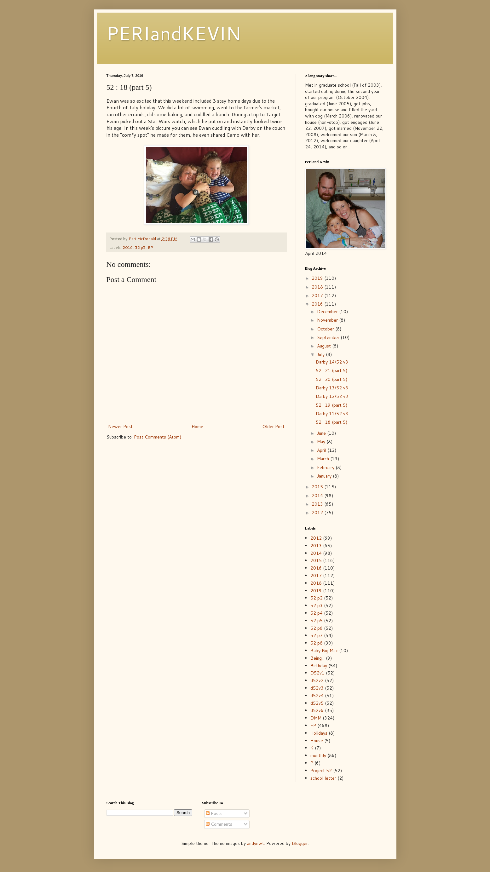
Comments (219, 824)
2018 (318, 287)
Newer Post (120, 426)
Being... (317, 658)
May (321, 442)
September (329, 337)
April (322, 450)
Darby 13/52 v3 (332, 388)
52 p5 (140, 247)
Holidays (318, 733)
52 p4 (316, 613)
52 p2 (316, 598)
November (328, 320)
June (322, 433)
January (325, 476)
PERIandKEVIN (174, 33)
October (326, 329)
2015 (318, 487)
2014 (318, 495)
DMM (315, 718)
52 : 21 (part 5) (331, 370)
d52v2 (317, 680)
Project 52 (321, 770)
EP (150, 247)
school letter (323, 778)
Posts (214, 813)
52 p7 (316, 635)
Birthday (318, 666)
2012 (318, 512)
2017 (318, 295)
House (316, 740)
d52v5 (317, 703)
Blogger (300, 843)
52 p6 (316, 628)
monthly (318, 755)
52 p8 (316, 643)
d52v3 (317, 688)
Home (197, 426)
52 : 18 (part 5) (331, 422)
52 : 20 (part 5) (331, 379)
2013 (318, 504)
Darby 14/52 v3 (332, 362)
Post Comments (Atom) (157, 437)
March (323, 459)
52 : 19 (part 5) (331, 405)
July (321, 354)
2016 (128, 247)
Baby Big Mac (324, 650)
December (328, 311)
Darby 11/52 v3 (332, 413)
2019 (318, 278)
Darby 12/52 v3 (332, 396)
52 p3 (316, 605)
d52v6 (317, 710)
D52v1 (317, 673)
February (326, 467)
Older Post (273, 426)
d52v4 (317, 695)
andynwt (255, 843)
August (324, 346)
